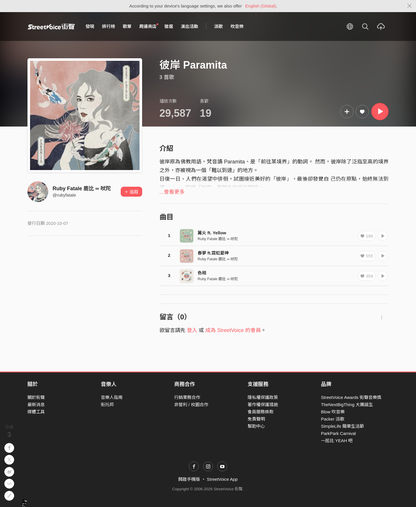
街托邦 (107, 404)
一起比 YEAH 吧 (336, 440)
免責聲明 (256, 418)
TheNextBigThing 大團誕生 (347, 404)
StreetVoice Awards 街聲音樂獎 (351, 397)
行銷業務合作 (187, 397)
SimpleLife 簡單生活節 (342, 426)
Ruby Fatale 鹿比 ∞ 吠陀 (82, 188)
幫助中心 (256, 426)
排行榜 (108, 26)
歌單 (127, 26)
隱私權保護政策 (263, 397)
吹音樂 (237, 26)
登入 (192, 330)
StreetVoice (51, 26)
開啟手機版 (189, 479)
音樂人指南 (111, 397)
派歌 (218, 26)
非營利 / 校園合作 (191, 404)
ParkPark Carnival (338, 433)
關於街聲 (36, 397)
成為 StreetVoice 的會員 (233, 330)
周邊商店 (148, 26)
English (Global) (260, 5)
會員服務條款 (261, 411)
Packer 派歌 (332, 418)
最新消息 (36, 404)
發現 (90, 26)
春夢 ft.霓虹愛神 (213, 252)
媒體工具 (36, 411)
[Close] (409, 6)
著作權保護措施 (263, 404)
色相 (202, 272)
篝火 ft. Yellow (212, 232)
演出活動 (189, 26)
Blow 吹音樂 (333, 411)
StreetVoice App (222, 479)
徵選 (168, 26)
